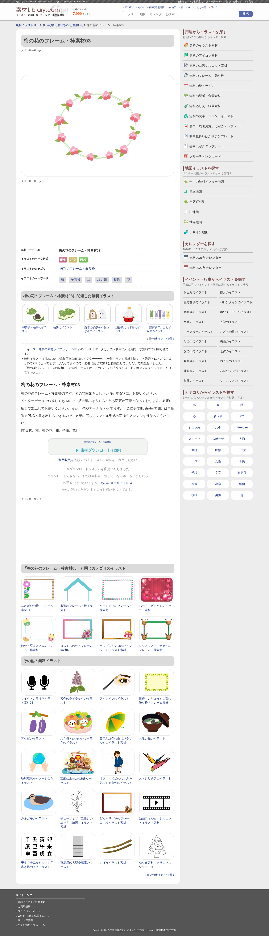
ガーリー (242, 427)
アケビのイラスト (33, 738)
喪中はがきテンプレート (206, 146)
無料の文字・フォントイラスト (211, 116)
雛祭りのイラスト (195, 312)
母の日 (214, 7)
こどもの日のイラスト (234, 331)
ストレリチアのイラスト (155, 778)
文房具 (241, 472)
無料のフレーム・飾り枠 (77, 268)
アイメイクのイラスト (114, 698)
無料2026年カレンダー (205, 257)
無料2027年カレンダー (205, 267)
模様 (194, 495)
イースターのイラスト (198, 331)
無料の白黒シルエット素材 (208, 65)
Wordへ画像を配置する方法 (33, 915)
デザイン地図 (198, 232)
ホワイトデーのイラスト (236, 312)
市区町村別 (197, 202)
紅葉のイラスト (194, 380)
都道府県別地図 (156, 7)
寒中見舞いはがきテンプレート (211, 136)
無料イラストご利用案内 (190, 1)
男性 (218, 495)
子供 (242, 461)
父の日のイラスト (195, 351)
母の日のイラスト (195, 341)
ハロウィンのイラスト (234, 371)
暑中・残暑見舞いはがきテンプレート (216, 126)
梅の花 (66, 25)
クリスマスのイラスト (234, 380)
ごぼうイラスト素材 (113, 862)
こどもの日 (200, 7)
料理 (194, 484)
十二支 (241, 450)
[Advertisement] (97, 62)
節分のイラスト (230, 292)
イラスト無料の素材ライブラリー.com (52, 349)
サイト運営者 (25, 920)
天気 (194, 461)
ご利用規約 (63, 460)
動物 (194, 450)
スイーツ (194, 438)
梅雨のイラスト (230, 341)
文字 (218, 472)
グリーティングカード (205, 156)
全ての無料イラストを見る (239, 1)
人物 (242, 438)
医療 (218, 450)
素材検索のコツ (214, 1)
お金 (218, 427)
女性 (218, 461)
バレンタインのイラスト (236, 302)
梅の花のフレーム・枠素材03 (97, 442)
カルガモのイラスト (34, 818)
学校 (194, 472)
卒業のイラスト (194, 321)
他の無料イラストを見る (161, 338)
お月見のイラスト (232, 361)
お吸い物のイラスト (152, 738)
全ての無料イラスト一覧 (32, 924)
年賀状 (51, 25)
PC (242, 416)
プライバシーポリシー (30, 911)
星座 (218, 484)
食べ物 (218, 416)
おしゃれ (194, 427)
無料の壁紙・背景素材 (205, 96)
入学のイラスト (230, 321)
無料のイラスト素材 (203, 45)
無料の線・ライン (202, 86)
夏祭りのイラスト (195, 361)
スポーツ (218, 438)
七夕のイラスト (230, 351)
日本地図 (195, 192)
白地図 (172, 7)
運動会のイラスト (195, 371)
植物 (76, 25)
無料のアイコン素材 (203, 55)
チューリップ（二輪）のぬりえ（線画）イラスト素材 (76, 822)
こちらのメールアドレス (115, 483)
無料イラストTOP (27, 25)
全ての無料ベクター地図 (206, 181)
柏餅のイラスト (62, 327)
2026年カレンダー (134, 7)
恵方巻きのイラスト (197, 302)
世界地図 (195, 222)
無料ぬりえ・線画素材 (205, 106)
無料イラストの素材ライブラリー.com (133, 930)
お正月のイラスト (195, 292)
